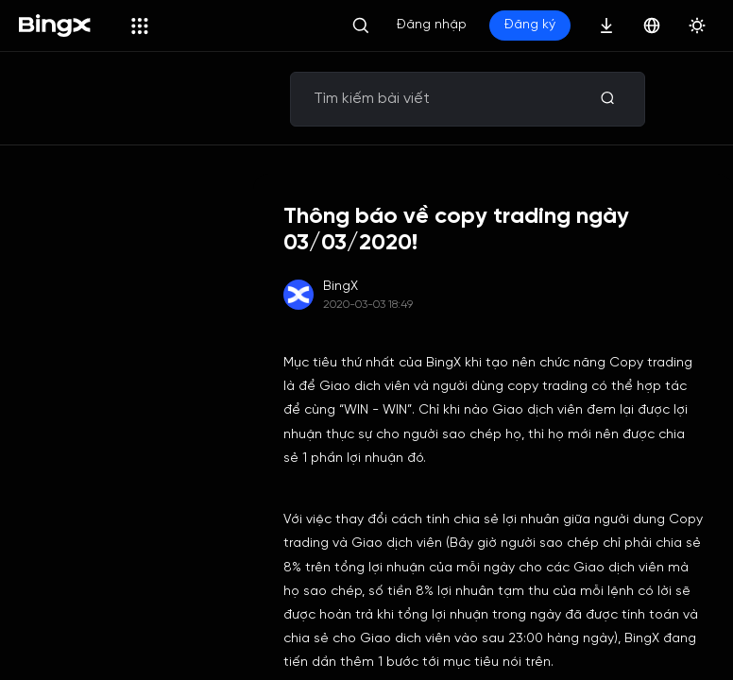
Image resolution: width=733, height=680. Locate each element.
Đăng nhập (432, 25)
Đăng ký (529, 25)
